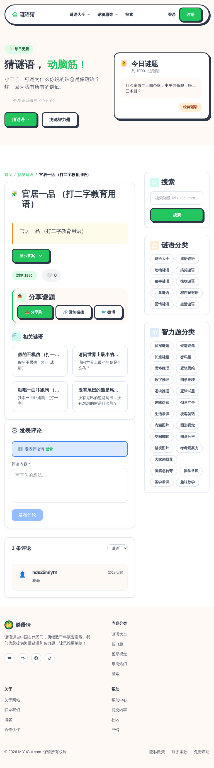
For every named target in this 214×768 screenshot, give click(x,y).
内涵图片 (162, 425)
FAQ (115, 729)
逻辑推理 (162, 391)
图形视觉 (187, 425)
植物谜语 (187, 281)
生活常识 (162, 414)
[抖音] (50, 658)
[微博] (23, 658)
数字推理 (162, 380)
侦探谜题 (162, 346)
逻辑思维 (108, 14)
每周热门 (119, 663)
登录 (172, 14)
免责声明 (202, 752)
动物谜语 (162, 270)
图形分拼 (187, 436)
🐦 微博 (108, 312)
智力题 (117, 644)
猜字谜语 (162, 281)
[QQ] (36, 658)
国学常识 (191, 471)
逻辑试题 (187, 391)
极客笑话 (187, 414)
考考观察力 (189, 448)
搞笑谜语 (25, 174)
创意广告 (187, 402)
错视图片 (162, 448)
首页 (8, 174)
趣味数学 (187, 482)
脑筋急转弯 (164, 471)
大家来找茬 (164, 459)
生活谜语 (187, 304)
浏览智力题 (59, 119)
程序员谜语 (189, 293)
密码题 (185, 357)
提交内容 (119, 709)
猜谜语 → (21, 119)
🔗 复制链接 (73, 312)
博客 (8, 720)
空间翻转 (162, 436)
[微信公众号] (9, 658)
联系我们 (12, 709)
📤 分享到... (35, 312)
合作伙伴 (12, 729)
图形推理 (187, 380)
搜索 (129, 14)
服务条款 (179, 752)
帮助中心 (119, 700)
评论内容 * (21, 464)
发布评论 (27, 515)
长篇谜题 (162, 357)
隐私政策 (157, 752)
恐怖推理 (162, 368)
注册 (190, 14)
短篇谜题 (187, 346)
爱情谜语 (162, 304)
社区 (115, 720)
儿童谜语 (162, 293)
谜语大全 (80, 14)
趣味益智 (162, 402)
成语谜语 (187, 259)
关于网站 (12, 700)
